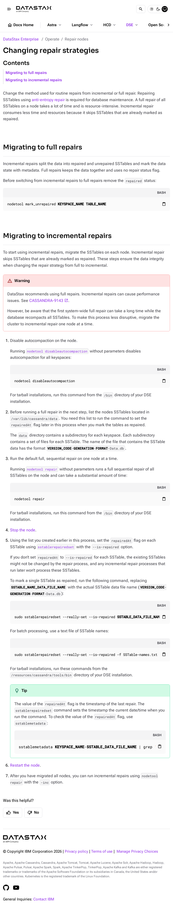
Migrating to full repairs (26, 73)
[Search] (140, 9)
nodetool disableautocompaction (57, 351)
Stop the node (22, 530)
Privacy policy (76, 851)
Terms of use (102, 851)
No (33, 812)
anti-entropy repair (48, 99)
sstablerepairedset (56, 547)
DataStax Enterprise (21, 39)
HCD (110, 25)
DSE (132, 25)
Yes (12, 812)
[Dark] (158, 9)
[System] (165, 9)
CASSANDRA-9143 (46, 300)
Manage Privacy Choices (137, 851)
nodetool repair (42, 469)
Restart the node (25, 765)
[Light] (152, 9)
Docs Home (20, 25)
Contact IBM (43, 899)
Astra (54, 25)
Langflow (83, 25)
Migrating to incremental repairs (34, 80)
